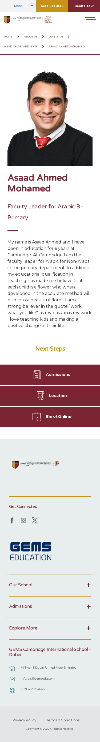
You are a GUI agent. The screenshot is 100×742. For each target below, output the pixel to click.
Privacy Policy (24, 720)
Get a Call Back (52, 6)
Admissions (58, 374)
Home (8, 36)
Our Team (56, 36)
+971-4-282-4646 (33, 689)
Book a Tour (84, 6)
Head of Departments (20, 46)
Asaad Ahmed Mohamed (67, 46)
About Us (30, 36)
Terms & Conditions (62, 720)
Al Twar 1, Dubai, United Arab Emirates (48, 667)
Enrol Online (58, 416)
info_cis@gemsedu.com (38, 678)
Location (58, 395)
